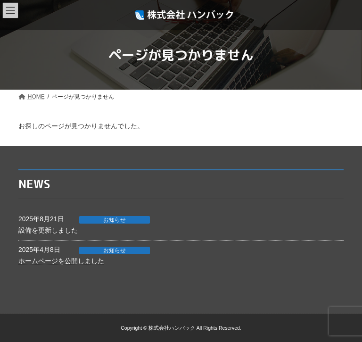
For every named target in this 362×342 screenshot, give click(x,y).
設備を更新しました (48, 230)
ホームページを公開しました (61, 261)
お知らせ (114, 220)
